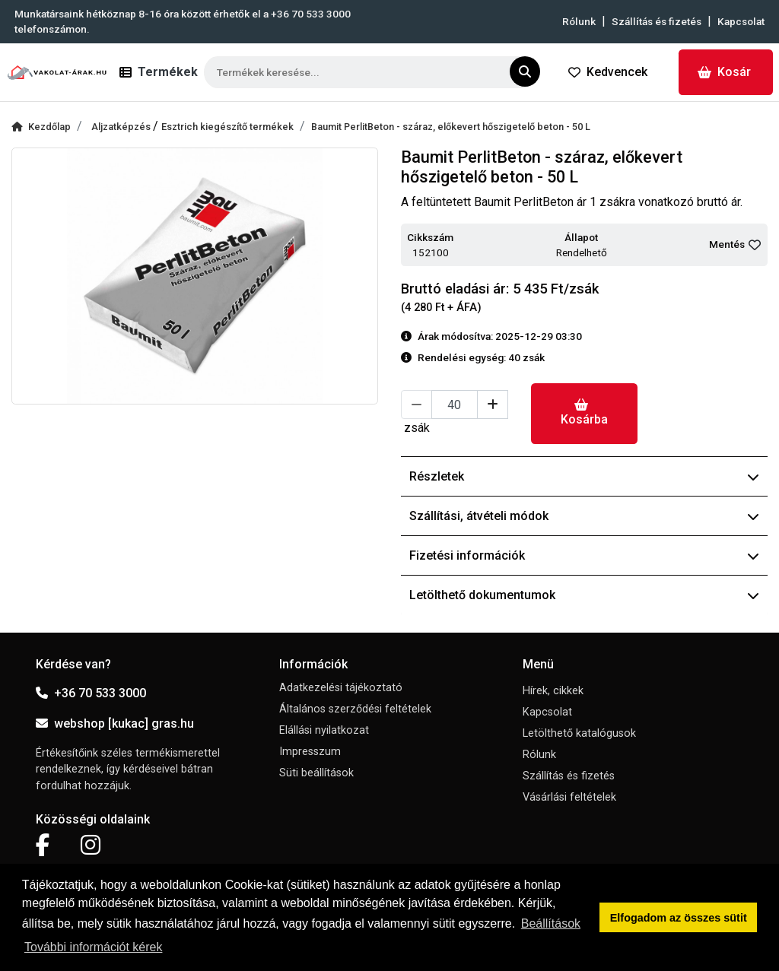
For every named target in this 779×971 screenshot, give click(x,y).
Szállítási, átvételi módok (584, 516)
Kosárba (584, 412)
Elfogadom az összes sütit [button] (678, 918)
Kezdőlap (41, 126)
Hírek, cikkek (553, 690)
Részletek (584, 476)
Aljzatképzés (122, 126)
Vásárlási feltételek (569, 797)
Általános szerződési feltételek (355, 709)
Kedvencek (607, 72)
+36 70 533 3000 (91, 693)
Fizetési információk (584, 555)
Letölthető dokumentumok (584, 595)
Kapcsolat (741, 21)
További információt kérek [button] (93, 947)
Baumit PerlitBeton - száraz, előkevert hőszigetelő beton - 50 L (450, 126)
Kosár (724, 72)
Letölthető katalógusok (579, 733)
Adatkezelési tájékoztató (340, 687)
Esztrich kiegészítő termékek (227, 126)
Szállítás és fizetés (656, 21)
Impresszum (310, 751)
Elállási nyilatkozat (324, 730)
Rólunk (579, 21)
